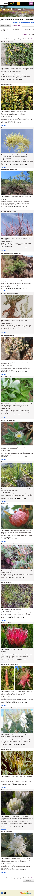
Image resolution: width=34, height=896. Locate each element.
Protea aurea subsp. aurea (9, 664)
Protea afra (4, 504)
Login (28, 0)
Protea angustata (6, 582)
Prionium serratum (7, 462)
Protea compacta (6, 790)
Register (31, 0)
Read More (3, 82)
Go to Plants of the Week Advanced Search (23, 22)
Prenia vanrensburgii (8, 420)
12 (11, 39)
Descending (31, 34)
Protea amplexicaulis (8, 544)
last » (21, 39)
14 (17, 39)
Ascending (24, 34)
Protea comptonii (6, 831)
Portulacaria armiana (8, 128)
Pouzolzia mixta (6, 377)
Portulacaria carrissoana (9, 170)
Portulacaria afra (6, 84)
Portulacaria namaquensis (9, 293)
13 (14, 39)
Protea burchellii (6, 749)
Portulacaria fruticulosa (8, 211)
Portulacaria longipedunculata (11, 253)
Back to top (28, 880)
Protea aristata (6, 623)
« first (3, 38)
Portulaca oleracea (7, 41)
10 (28, 38)
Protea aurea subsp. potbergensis (12, 708)
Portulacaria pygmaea (8, 335)
